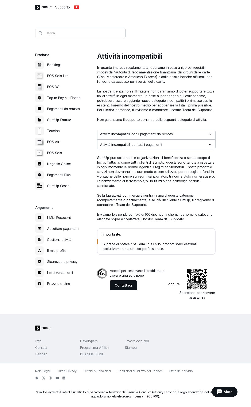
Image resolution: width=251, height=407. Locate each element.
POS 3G (53, 87)
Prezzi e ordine (58, 283)
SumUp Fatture (59, 120)
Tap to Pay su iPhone (63, 98)
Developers (89, 341)
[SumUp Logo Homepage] (45, 7)
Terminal (53, 131)
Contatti (41, 347)
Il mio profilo (56, 250)
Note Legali (43, 371)
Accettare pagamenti (63, 228)
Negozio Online (59, 164)
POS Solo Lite (57, 76)
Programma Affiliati (94, 347)
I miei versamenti (60, 272)
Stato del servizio (181, 371)
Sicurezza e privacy (62, 261)
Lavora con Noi (137, 341)
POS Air (53, 142)
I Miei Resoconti (59, 217)
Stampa (131, 347)
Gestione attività (59, 239)
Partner (40, 354)
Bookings (54, 65)
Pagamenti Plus (59, 175)
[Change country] (77, 7)
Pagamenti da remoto (63, 109)
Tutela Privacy (67, 371)
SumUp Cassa (58, 186)
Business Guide (92, 354)
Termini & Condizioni (97, 371)
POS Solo (54, 153)
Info (38, 341)
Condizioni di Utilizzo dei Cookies (140, 371)
